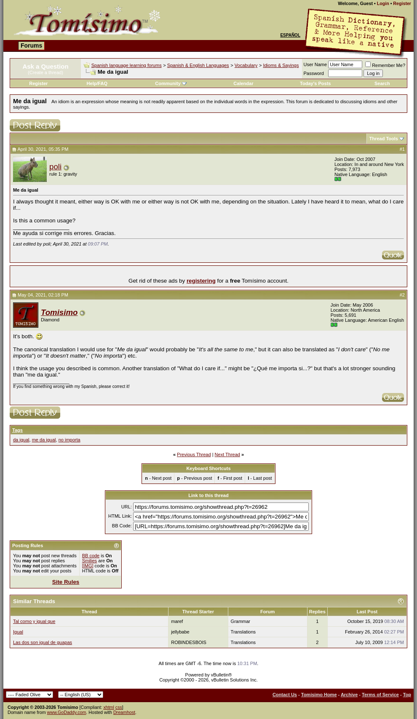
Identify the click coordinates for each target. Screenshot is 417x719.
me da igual (44, 439)
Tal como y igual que (34, 621)
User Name (315, 64)
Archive (349, 694)
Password (314, 73)
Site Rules (65, 582)
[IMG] (88, 565)
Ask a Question (45, 66)
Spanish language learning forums (126, 65)
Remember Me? (385, 65)
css (118, 707)
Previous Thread (194, 454)
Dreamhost (124, 712)
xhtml (108, 707)
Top (407, 694)
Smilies (89, 560)
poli (55, 166)
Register (402, 3)
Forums (31, 45)
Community (171, 83)
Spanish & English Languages (198, 65)
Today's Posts (315, 83)
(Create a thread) (45, 72)
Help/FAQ (97, 83)
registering (201, 281)
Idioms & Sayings (281, 65)
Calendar (243, 83)
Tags (17, 430)
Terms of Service (380, 694)
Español (290, 35)
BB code (91, 555)
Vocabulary (246, 65)
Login (383, 3)
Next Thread (227, 454)
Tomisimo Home (319, 694)
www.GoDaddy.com (66, 712)
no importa (69, 439)
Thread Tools (383, 138)
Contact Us (285, 694)
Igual (18, 631)
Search (382, 83)
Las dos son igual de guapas (42, 642)
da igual (21, 439)
